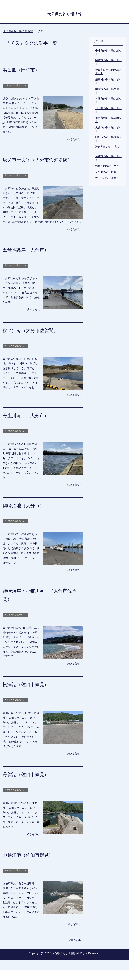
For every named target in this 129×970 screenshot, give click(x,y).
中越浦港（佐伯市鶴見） (33, 864)
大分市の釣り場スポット (15, 185)
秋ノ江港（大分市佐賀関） (36, 340)
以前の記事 (74, 949)
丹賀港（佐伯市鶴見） (31, 784)
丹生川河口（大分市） (31, 425)
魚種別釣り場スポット (108, 167)
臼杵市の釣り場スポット (15, 86)
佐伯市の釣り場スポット (15, 709)
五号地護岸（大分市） (31, 259)
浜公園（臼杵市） (25, 71)
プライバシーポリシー (108, 179)
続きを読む (74, 140)
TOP (18, 32)
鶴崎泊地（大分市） (28, 515)
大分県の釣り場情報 (64, 13)
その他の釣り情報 (105, 173)
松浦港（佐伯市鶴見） (31, 694)
